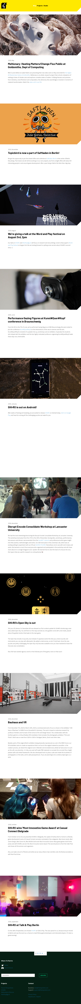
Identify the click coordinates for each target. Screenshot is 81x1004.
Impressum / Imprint (34, 997)
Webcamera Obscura (7, 992)
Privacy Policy (32, 994)
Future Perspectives (7, 988)
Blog (34, 6)
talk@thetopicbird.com (41, 988)
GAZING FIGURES (41, 545)
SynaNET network (43, 540)
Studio (46, 6)
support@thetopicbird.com (42, 990)
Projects (40, 6)
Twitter (4, 965)
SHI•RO (17, 243)
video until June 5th (35, 82)
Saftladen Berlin (51, 158)
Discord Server (7, 968)
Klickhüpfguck (27, 243)
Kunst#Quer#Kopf (25, 329)
